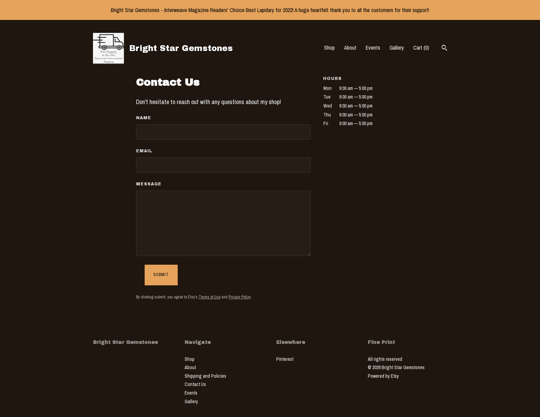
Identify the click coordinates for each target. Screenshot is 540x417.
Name (143, 117)
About (350, 47)
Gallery (397, 47)
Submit (161, 274)
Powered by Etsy (383, 376)
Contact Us (195, 384)
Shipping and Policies (205, 376)
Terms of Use (209, 297)
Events (373, 47)
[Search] (444, 48)
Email (144, 151)
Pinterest (284, 359)
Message (149, 184)
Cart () (421, 47)
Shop (329, 47)
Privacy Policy (239, 297)
